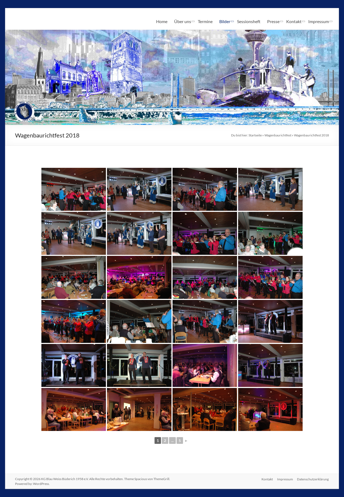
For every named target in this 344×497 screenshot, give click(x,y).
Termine (205, 21)
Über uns (182, 21)
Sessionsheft (248, 21)
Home (161, 21)
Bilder (224, 21)
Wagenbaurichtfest (277, 135)
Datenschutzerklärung (313, 479)
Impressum (318, 21)
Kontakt (294, 21)
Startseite (255, 135)
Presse (273, 21)
